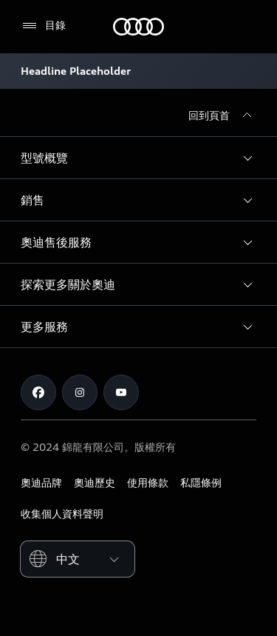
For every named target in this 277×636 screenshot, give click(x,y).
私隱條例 (201, 482)
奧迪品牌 (41, 482)
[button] (138, 157)
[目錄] (43, 26)
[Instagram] (80, 392)
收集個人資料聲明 (62, 513)
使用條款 (147, 482)
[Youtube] (121, 392)
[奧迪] (138, 27)
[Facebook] (38, 392)
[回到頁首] (222, 115)
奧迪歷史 (94, 482)
